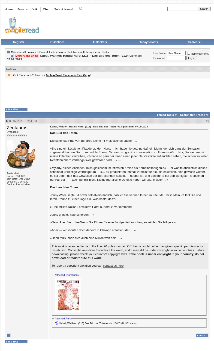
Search (194, 42)
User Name (160, 53)
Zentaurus (17, 127)
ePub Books (102, 52)
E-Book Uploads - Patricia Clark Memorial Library (64, 52)
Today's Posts (148, 42)
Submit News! (63, 9)
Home (9, 9)
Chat (46, 9)
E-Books (100, 42)
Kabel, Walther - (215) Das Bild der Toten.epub (85, 323)
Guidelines (57, 42)
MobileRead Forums (22, 52)
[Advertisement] (108, 93)
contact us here (113, 265)
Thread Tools (165, 115)
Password (159, 58)
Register (18, 42)
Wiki (35, 9)
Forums (23, 9)
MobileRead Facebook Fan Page (68, 75)
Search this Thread (192, 115)
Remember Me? (198, 53)
